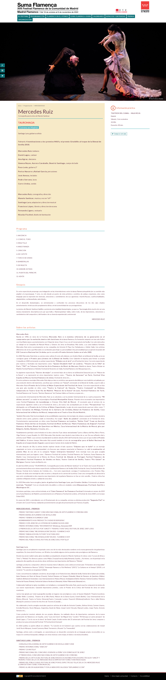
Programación (28, 106)
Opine (106, 676)
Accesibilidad (145, 676)
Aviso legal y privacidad (120, 676)
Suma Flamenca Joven (80, 16)
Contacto (134, 676)
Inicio (19, 106)
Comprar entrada (119, 134)
